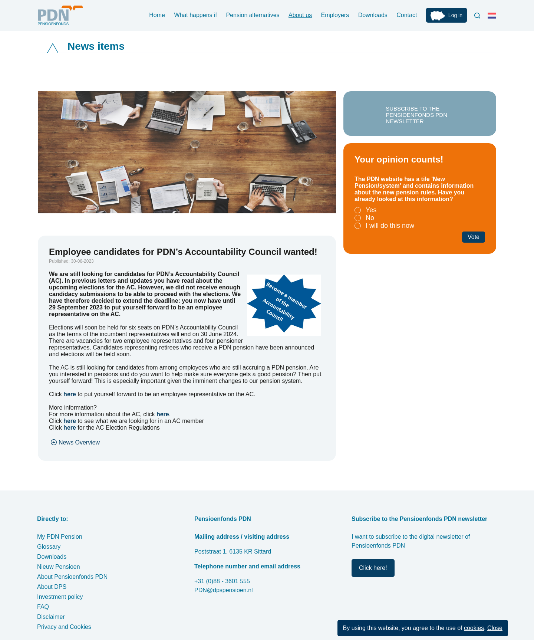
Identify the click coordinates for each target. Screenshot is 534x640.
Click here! (373, 568)
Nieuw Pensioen (58, 567)
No (370, 217)
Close (494, 628)
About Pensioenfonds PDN (72, 577)
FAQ (43, 607)
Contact (406, 15)
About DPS (51, 587)
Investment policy (60, 597)
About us (300, 15)
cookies (474, 628)
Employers (335, 15)
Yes (371, 210)
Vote (473, 237)
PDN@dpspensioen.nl (223, 590)
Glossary (48, 547)
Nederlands (494, 18)
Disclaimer (51, 617)
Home (157, 15)
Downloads (373, 15)
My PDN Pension (59, 537)
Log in (455, 15)
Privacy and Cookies (64, 627)
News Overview (79, 442)
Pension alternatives (252, 15)
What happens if (195, 15)
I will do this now (390, 225)
